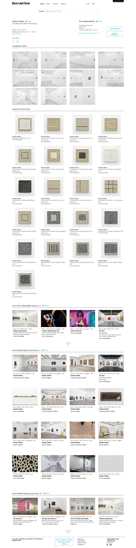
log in (118, 1)
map (95, 30)
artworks (55, 4)
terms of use (82, 543)
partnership (81, 541)
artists (48, 4)
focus (88, 4)
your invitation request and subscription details (64, 542)
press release (16, 34)
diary (93, 4)
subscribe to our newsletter (113, 540)
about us (80, 539)
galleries (63, 4)
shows (42, 4)
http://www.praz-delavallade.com (89, 33)
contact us (81, 544)
